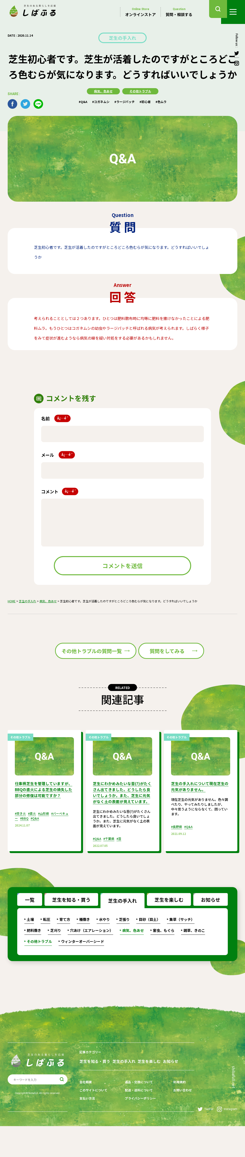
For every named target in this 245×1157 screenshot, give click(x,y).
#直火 (33, 843)
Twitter (205, 1140)
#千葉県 (110, 868)
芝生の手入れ (122, 37)
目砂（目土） (149, 945)
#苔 (121, 868)
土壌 (30, 945)
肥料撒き (34, 956)
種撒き (84, 945)
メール (58, 454)
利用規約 (175, 1114)
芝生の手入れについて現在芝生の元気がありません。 (199, 811)
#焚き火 (21, 843)
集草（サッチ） (182, 945)
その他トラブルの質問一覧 (70, 663)
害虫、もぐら (163, 956)
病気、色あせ (102, 90)
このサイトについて (94, 1122)
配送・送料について (137, 1122)
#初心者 (147, 100)
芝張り (124, 945)
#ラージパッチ (125, 100)
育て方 (64, 945)
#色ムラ (164, 100)
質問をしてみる (165, 663)
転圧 (46, 945)
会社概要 (86, 1114)
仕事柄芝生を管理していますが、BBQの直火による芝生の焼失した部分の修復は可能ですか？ (43, 817)
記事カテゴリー (91, 1077)
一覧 (25, 924)
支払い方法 (87, 1129)
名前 (56, 417)
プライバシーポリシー (139, 1129)
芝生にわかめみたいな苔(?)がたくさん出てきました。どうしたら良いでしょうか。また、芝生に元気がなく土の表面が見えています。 (121, 819)
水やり (104, 945)
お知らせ (206, 924)
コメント (59, 490)
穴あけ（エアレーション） (91, 956)
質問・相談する (179, 12)
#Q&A (80, 100)
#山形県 (46, 843)
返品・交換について (137, 1114)
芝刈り (55, 956)
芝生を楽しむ (165, 924)
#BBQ (24, 848)
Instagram (227, 1140)
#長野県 (177, 851)
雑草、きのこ (194, 956)
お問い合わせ (178, 1122)
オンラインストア (140, 12)
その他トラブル (141, 90)
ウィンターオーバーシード (82, 967)
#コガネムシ (99, 100)
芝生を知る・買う (67, 924)
